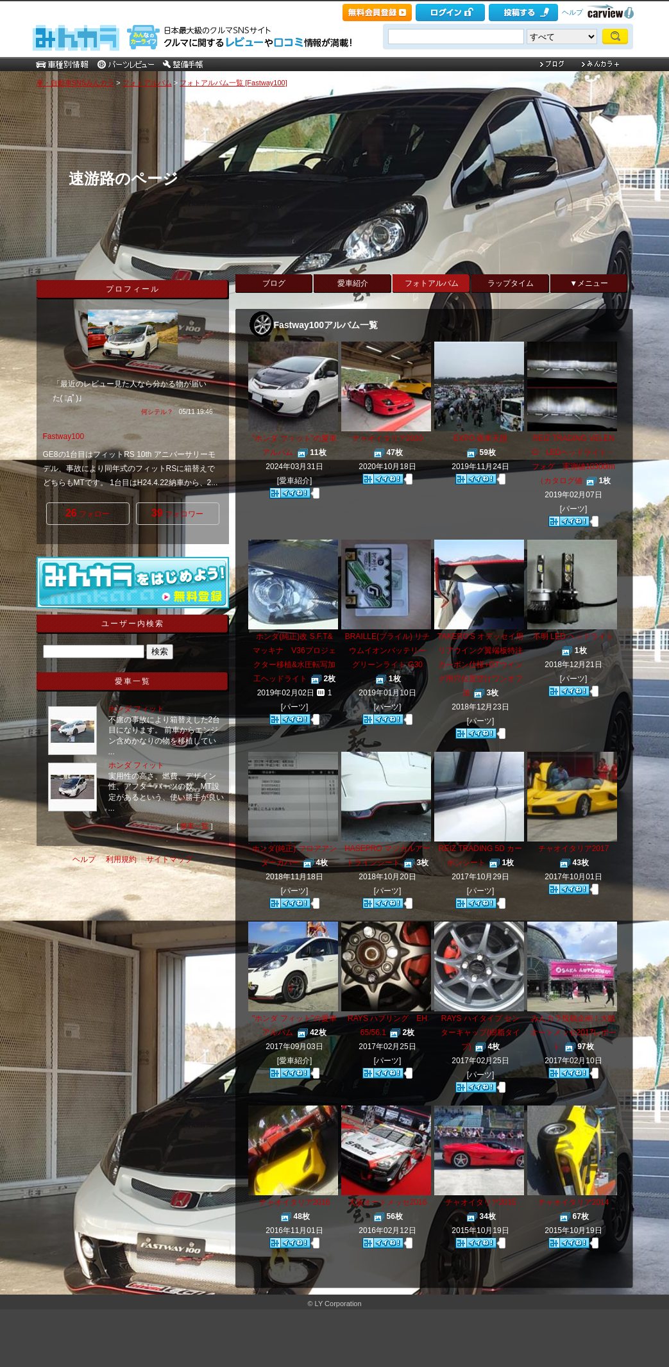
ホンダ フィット (136, 708)
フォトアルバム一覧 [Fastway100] (233, 83)
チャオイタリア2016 (294, 1202)
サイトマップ (169, 859)
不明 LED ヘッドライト (573, 636)
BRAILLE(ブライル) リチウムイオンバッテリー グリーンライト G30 (387, 650)
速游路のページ (123, 178)
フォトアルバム (147, 83)
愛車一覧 (194, 826)
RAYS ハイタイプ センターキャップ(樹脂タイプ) (480, 1032)
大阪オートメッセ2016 (387, 1202)
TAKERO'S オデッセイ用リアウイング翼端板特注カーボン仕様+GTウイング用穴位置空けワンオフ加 (480, 664)
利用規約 (121, 859)
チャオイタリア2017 (573, 848)
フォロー (87, 513)
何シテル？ (157, 411)
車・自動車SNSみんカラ (76, 83)
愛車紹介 (352, 283)
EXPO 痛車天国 (480, 438)
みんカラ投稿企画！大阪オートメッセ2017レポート (573, 1032)
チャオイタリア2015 (480, 1202)
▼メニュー (589, 283)
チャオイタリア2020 (387, 438)
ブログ (273, 283)
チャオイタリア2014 (573, 1202)
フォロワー (177, 513)
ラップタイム (510, 283)
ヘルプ (572, 12)
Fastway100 (64, 436)
